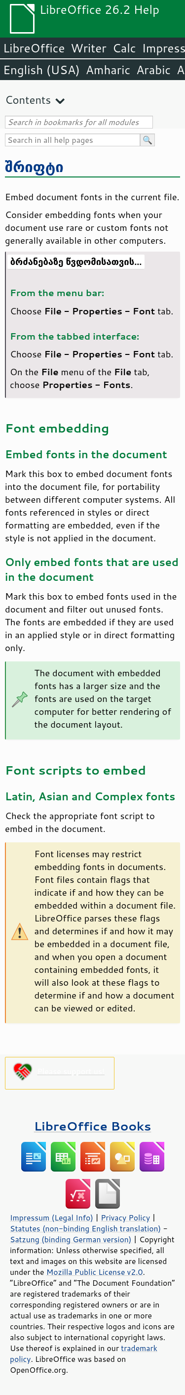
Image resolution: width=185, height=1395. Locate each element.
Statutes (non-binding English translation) (85, 1228)
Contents (28, 99)
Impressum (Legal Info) (51, 1217)
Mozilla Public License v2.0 (94, 1271)
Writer (88, 48)
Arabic (153, 69)
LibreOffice (34, 48)
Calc (124, 48)
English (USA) (41, 69)
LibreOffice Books (92, 1125)
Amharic (108, 69)
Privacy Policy (125, 1217)
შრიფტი (34, 166)
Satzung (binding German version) (71, 1239)
